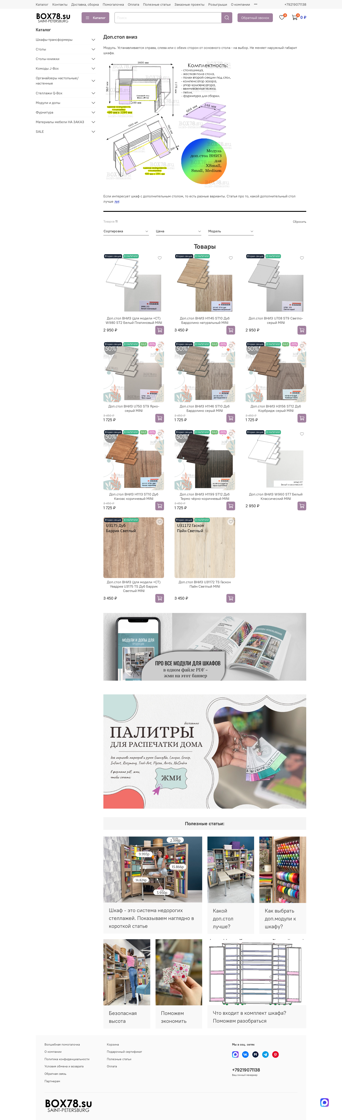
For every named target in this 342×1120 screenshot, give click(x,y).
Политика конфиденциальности (66, 1059)
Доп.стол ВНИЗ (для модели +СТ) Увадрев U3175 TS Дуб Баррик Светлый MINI (134, 586)
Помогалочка (113, 4)
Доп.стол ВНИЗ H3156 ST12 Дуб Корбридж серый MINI (276, 408)
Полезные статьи (157, 4)
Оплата (133, 4)
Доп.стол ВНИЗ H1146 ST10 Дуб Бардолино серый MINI (205, 408)
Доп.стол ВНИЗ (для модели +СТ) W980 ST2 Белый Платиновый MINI (134, 320)
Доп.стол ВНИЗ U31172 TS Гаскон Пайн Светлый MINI (205, 584)
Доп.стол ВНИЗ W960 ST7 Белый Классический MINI (276, 496)
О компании (240, 4)
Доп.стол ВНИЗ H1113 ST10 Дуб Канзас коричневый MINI (133, 496)
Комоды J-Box (47, 68)
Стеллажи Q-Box (49, 93)
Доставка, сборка (85, 4)
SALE (40, 131)
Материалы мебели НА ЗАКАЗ (60, 122)
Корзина (113, 1044)
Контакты (59, 4)
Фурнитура (44, 112)
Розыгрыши (217, 4)
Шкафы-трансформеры (54, 39)
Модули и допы (48, 102)
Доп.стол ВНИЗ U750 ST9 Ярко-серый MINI (133, 408)
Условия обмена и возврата (64, 1066)
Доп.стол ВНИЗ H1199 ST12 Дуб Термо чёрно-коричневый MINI (205, 496)
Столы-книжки (47, 59)
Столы (41, 49)
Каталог (42, 4)
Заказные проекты (189, 4)
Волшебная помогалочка (62, 1044)
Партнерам (52, 1081)
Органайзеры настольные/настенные (57, 80)
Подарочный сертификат (124, 1052)
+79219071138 (295, 4)
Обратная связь (55, 1074)
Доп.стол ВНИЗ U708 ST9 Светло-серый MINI (276, 320)
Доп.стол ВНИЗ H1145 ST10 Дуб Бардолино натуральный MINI (205, 320)
